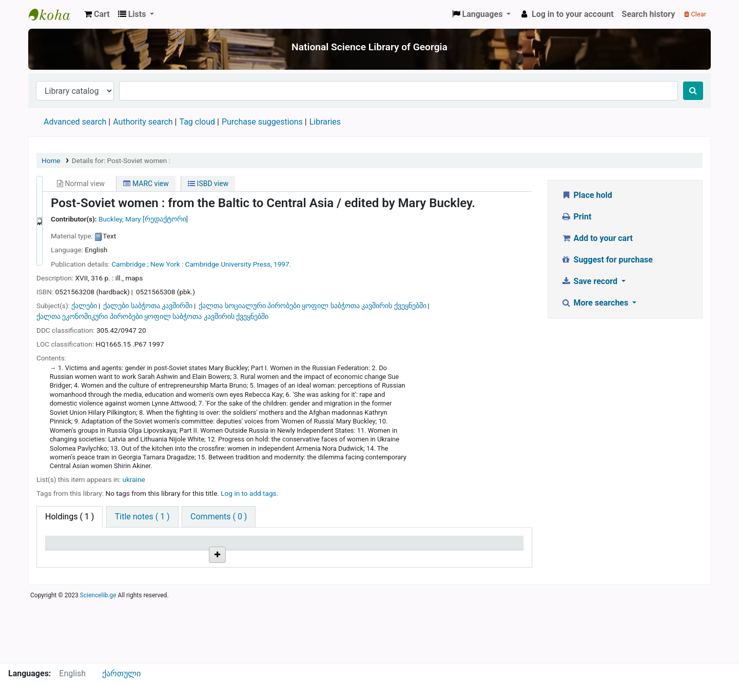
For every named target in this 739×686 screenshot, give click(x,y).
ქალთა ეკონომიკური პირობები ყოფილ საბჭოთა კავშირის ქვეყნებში (152, 316)
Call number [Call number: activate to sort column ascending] (231, 547)
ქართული (121, 673)
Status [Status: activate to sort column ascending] (381, 547)
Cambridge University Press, (228, 264)
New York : (166, 264)
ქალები (84, 305)
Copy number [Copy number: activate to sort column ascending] (312, 547)
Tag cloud (197, 122)
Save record (590, 281)
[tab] (142, 517)
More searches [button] (595, 303)
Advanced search (75, 122)
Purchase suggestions (262, 122)
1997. (282, 264)
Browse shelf (234, 581)
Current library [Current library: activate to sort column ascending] (155, 547)
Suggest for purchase (607, 260)
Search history (648, 14)
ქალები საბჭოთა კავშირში (147, 305)
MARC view (145, 183)
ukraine (133, 479)
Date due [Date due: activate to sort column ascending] (464, 547)
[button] (97, 14)
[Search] (693, 91)
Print (576, 216)
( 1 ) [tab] (69, 516)
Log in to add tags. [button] (249, 493)
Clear (695, 14)
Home (51, 160)
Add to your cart (597, 238)
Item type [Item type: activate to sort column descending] (67, 547)
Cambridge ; (129, 264)
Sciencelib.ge (98, 657)
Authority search (142, 122)
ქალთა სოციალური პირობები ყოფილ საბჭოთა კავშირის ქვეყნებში (312, 305)
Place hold (586, 195)
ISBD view (208, 183)
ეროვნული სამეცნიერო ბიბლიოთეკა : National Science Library (54, 14)
